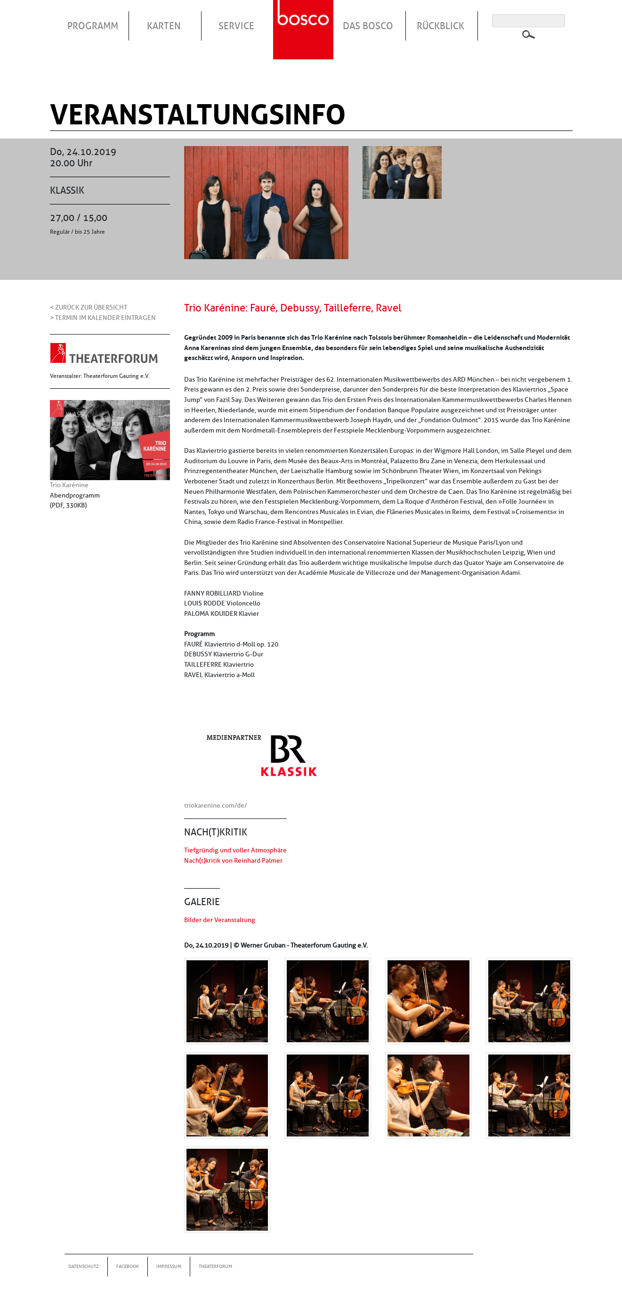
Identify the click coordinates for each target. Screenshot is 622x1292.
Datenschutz (83, 1266)
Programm (92, 26)
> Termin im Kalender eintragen (103, 317)
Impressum (168, 1266)
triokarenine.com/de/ (215, 805)
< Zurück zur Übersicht (88, 307)
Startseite (305, 18)
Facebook (127, 1266)
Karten (164, 26)
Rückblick (440, 26)
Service (236, 26)
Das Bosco (368, 26)
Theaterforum (215, 1266)
